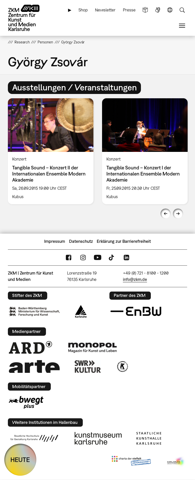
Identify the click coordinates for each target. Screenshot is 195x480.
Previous (165, 214)
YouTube (97, 257)
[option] (51, 151)
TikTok (112, 257)
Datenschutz (81, 241)
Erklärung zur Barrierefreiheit (124, 241)
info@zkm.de (135, 279)
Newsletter (105, 9)
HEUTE (20, 459)
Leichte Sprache (145, 10)
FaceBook (68, 257)
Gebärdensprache (158, 10)
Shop (83, 9)
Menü (182, 25)
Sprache (170, 10)
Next (178, 214)
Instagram (83, 257)
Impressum (54, 241)
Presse (129, 9)
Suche (182, 10)
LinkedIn (126, 257)
